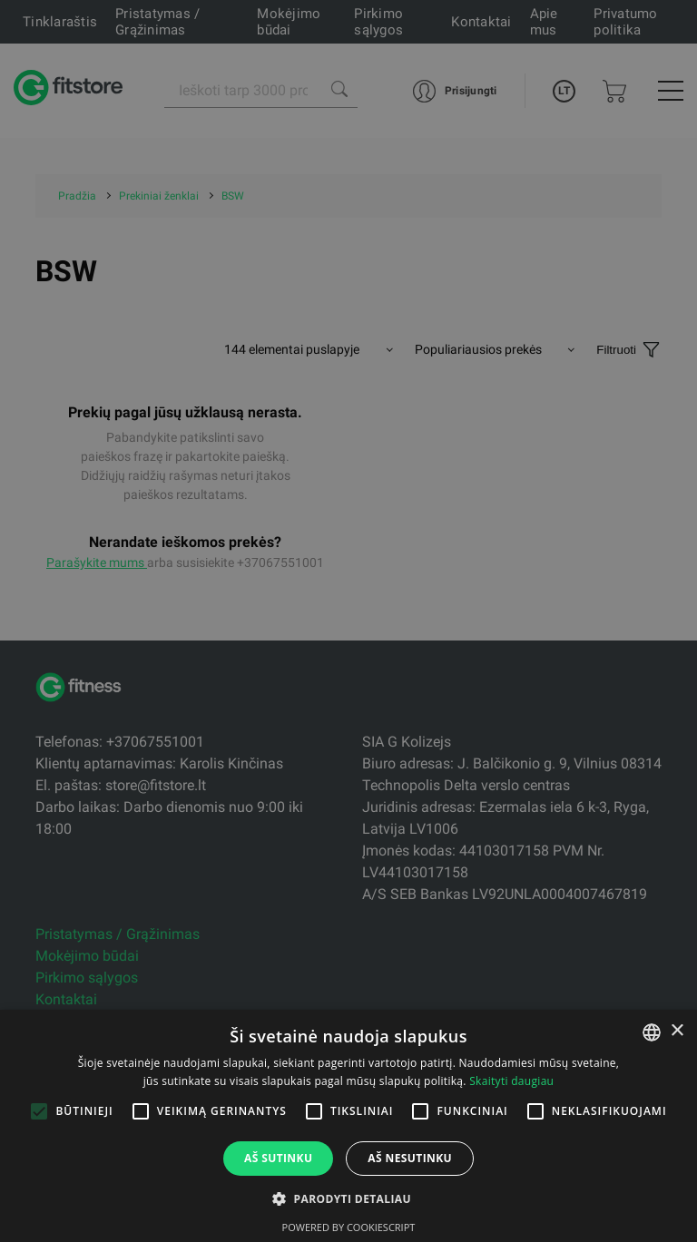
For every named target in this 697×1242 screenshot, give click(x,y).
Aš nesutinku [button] (410, 1158)
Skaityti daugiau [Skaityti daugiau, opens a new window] (511, 1081)
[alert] (348, 621)
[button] (348, 1198)
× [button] (676, 1031)
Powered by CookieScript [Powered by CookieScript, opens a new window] (349, 1227)
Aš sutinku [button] (278, 1158)
